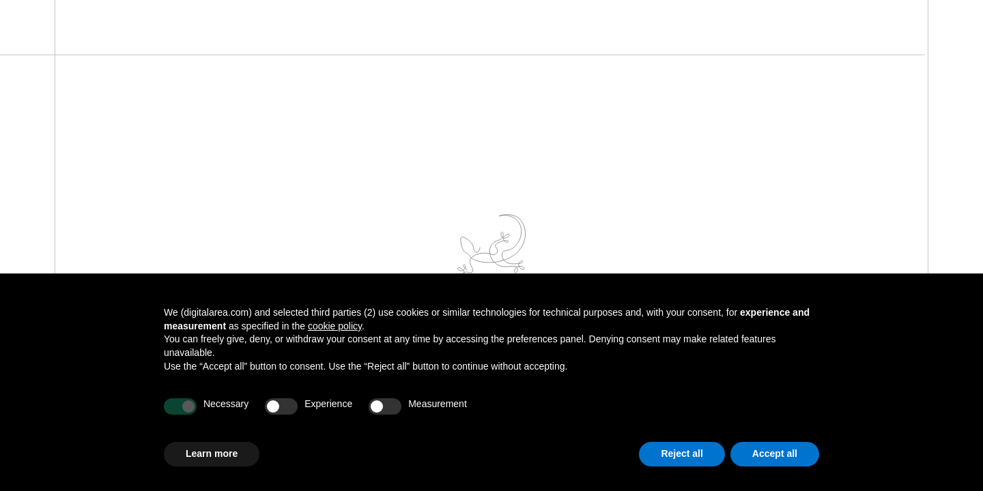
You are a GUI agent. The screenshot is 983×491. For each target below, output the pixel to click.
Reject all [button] (681, 453)
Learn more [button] (212, 453)
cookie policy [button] (335, 326)
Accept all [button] (774, 453)
